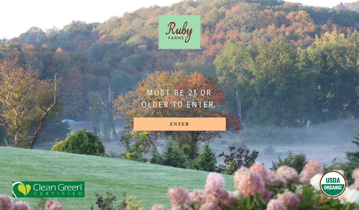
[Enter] (180, 124)
